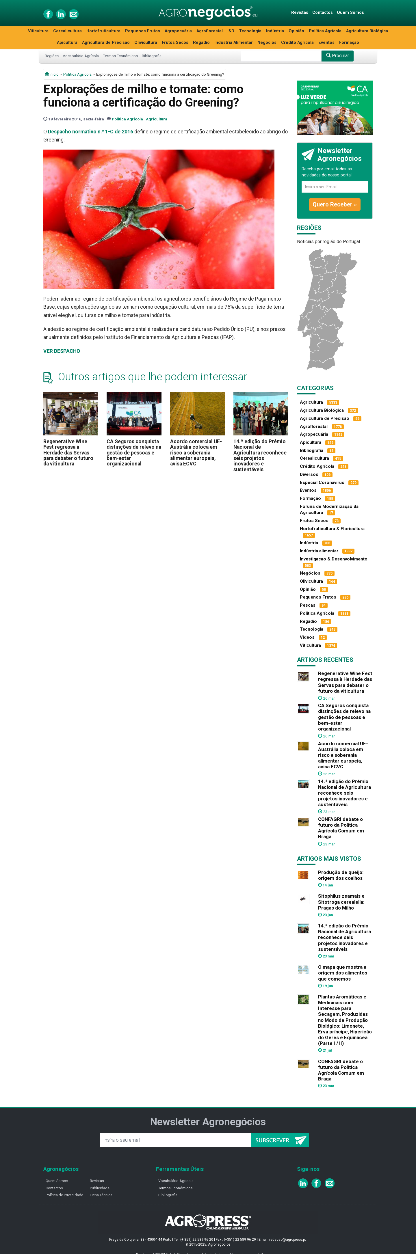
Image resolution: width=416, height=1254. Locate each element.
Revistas (299, 12)
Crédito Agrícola (297, 42)
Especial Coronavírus (322, 482)
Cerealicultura (67, 31)
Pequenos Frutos (142, 31)
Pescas (307, 605)
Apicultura (67, 42)
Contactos (322, 12)
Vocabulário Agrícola (81, 55)
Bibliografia (151, 55)
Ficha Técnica (101, 1195)
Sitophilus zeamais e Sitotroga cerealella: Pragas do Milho (341, 901)
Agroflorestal (209, 31)
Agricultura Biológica (367, 31)
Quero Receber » (335, 204)
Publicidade (99, 1188)
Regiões (52, 55)
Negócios (266, 42)
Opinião (296, 31)
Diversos (309, 474)
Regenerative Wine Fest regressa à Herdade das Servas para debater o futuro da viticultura (68, 453)
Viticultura (38, 31)
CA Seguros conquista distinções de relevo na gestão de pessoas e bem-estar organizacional (134, 453)
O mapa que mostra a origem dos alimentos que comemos (342, 972)
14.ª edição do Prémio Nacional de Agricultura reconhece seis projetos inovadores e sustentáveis (260, 455)
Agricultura (156, 119)
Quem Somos (350, 12)
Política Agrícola (325, 31)
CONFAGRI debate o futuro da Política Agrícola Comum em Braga (341, 827)
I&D (230, 31)
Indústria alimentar (319, 551)
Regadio (201, 42)
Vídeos (307, 637)
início (52, 74)
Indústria (275, 31)
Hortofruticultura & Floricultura (332, 528)
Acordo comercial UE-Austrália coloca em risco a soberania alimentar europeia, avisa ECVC (196, 453)
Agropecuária (178, 31)
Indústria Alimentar (233, 42)
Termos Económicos (120, 55)
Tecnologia (250, 31)
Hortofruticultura (103, 31)
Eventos (326, 42)
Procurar (337, 55)
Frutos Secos (175, 42)
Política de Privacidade (64, 1195)
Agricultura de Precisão (106, 42)
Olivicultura (145, 42)
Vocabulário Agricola (176, 1181)
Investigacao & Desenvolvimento (333, 559)
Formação (349, 42)
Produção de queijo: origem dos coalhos (340, 875)
